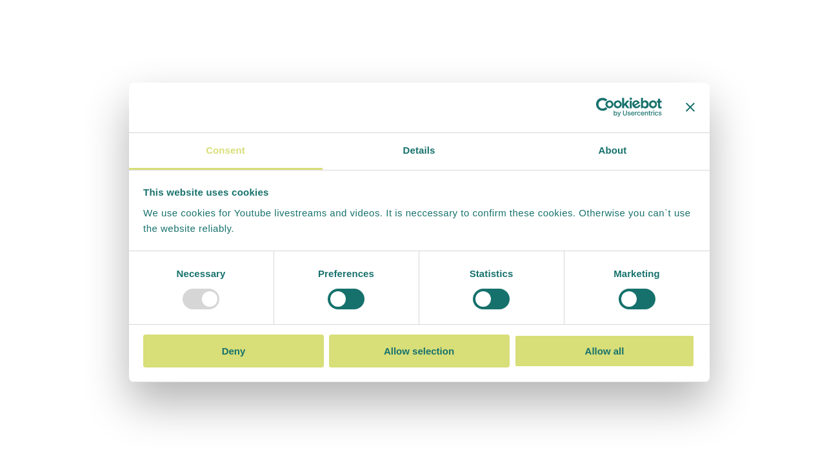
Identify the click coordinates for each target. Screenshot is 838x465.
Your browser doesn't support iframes (419, 232)
